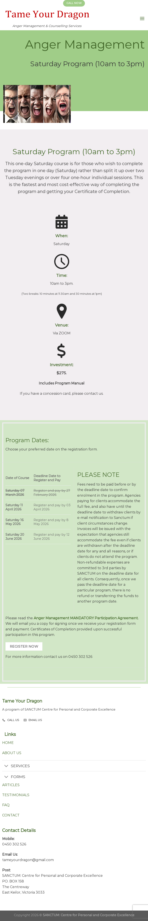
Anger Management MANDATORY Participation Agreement (86, 618)
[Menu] (142, 18)
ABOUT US (11, 753)
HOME (8, 743)
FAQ (6, 805)
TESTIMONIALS (15, 795)
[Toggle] (6, 766)
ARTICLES (11, 785)
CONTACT (11, 815)
